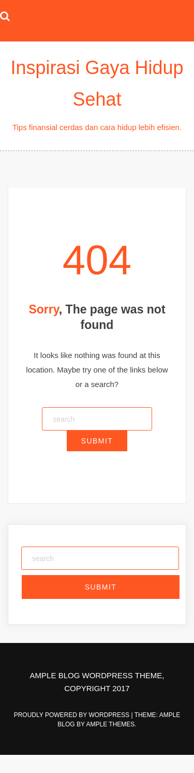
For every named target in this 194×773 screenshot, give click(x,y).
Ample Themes (110, 724)
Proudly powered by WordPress (72, 715)
